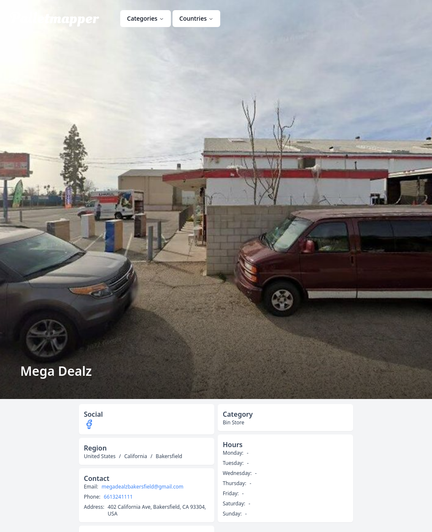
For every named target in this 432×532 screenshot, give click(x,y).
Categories (145, 18)
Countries (196, 18)
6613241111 (118, 497)
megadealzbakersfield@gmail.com (143, 486)
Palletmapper (54, 18)
